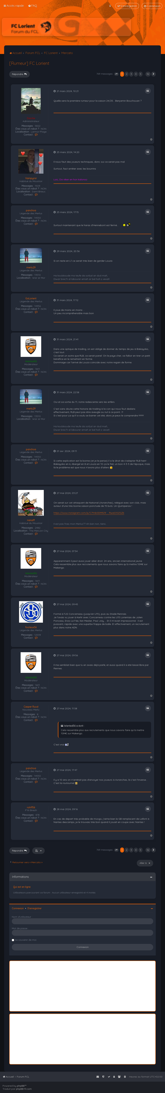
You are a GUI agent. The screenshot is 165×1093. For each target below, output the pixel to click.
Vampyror (31, 178)
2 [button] (126, 74)
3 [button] (131, 74)
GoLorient (30, 298)
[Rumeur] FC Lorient (29, 63)
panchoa (31, 210)
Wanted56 (31, 361)
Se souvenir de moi (25, 939)
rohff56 (31, 807)
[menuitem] (32, 5)
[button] (116, 74)
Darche (31, 118)
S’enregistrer (34, 908)
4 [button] (135, 74)
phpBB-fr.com (24, 1088)
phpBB (21, 1085)
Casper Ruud (31, 706)
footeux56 (31, 627)
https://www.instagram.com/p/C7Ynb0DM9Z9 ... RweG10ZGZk (89, 512)
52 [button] (148, 74)
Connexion (18, 908)
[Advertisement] (66, 27)
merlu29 (31, 267)
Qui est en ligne (22, 886)
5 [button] (140, 74)
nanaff (31, 520)
